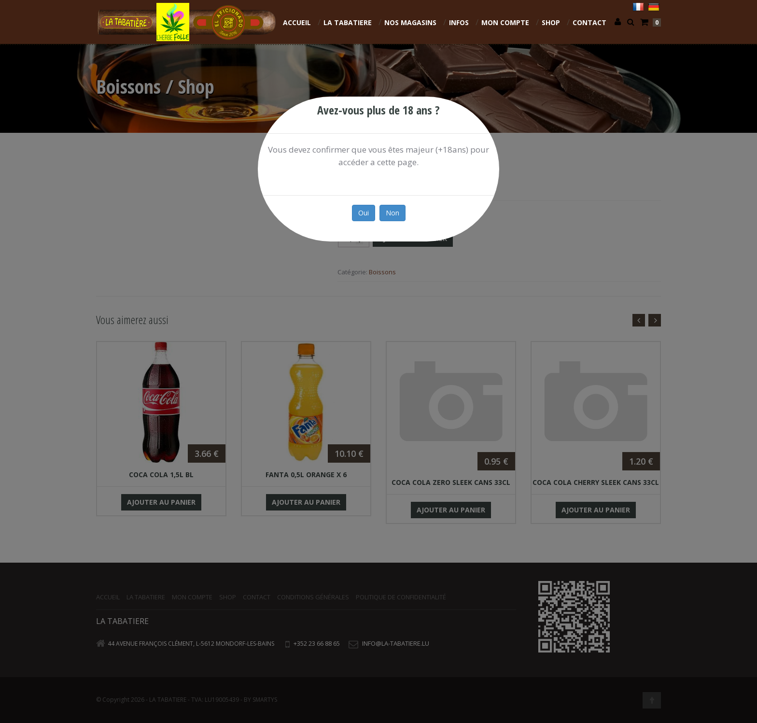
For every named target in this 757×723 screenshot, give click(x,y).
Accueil (297, 22)
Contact (589, 22)
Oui (363, 212)
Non (392, 212)
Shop (551, 22)
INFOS (459, 22)
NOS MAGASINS (410, 22)
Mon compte (505, 22)
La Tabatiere (347, 22)
